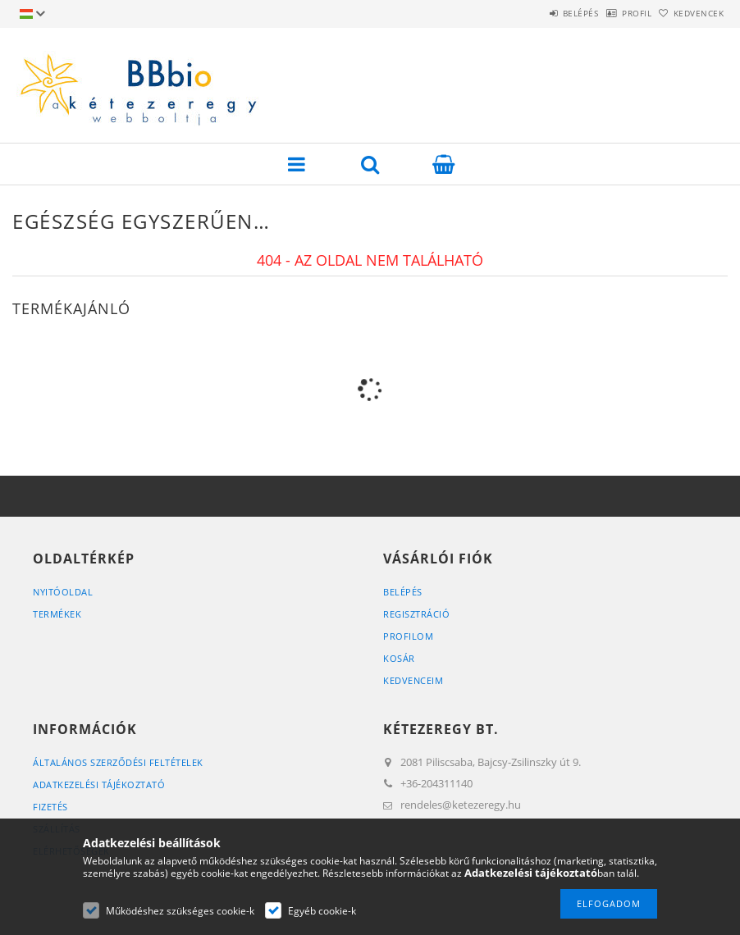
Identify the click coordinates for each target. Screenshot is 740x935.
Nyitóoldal (63, 592)
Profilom (408, 636)
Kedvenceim (413, 680)
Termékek (57, 614)
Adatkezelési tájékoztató (99, 784)
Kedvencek (690, 13)
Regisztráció (416, 614)
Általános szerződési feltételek (118, 762)
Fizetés (50, 806)
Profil (611, 13)
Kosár (399, 658)
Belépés (538, 13)
